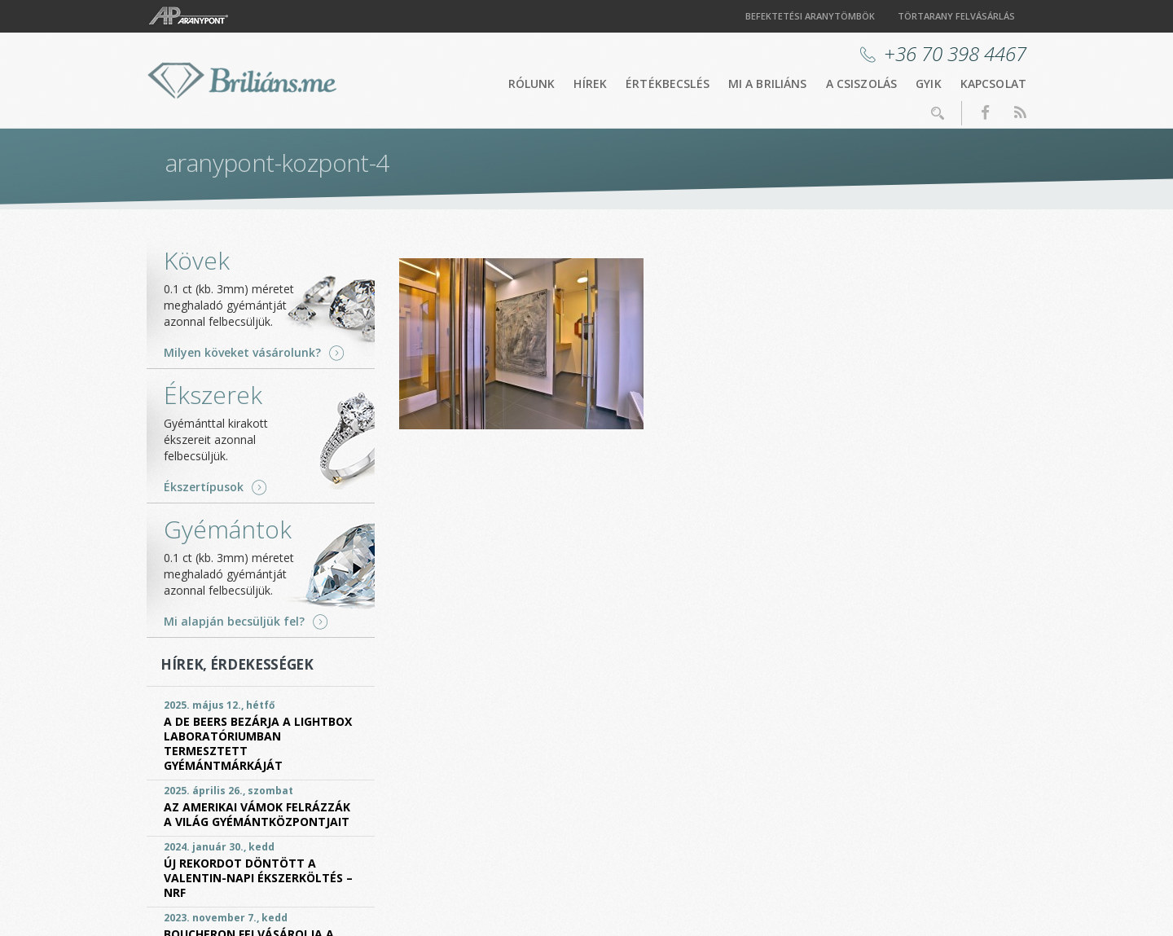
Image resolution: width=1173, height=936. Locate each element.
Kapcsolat (993, 83)
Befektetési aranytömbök (810, 16)
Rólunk (532, 83)
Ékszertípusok (204, 487)
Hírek (590, 83)
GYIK (929, 83)
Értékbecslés (668, 83)
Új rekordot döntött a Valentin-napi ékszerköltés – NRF (258, 877)
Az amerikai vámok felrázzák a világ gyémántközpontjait (257, 814)
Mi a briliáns (767, 83)
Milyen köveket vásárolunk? (242, 352)
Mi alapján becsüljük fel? (234, 621)
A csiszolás (862, 83)
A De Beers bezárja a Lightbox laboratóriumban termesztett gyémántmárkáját (258, 743)
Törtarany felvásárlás (956, 16)
